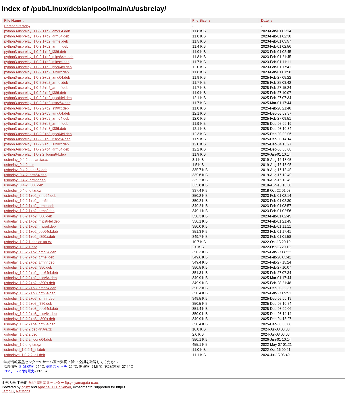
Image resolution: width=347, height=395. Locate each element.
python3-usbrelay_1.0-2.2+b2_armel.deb (36, 82)
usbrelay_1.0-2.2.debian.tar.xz (28, 329)
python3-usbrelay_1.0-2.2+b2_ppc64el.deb (38, 98)
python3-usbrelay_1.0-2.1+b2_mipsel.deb (36, 62)
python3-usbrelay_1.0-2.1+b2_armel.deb (36, 41)
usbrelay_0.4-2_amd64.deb (25, 170)
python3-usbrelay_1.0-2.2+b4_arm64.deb (36, 149)
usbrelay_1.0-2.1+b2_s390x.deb (29, 237)
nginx (25, 387)
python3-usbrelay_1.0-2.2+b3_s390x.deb (36, 144)
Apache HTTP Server (54, 387)
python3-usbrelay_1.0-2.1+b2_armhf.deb (36, 46)
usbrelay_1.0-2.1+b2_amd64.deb (30, 196)
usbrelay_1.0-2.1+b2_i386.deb (28, 216)
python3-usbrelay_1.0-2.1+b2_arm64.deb (36, 36)
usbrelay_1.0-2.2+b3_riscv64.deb (30, 314)
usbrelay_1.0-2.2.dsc (20, 334)
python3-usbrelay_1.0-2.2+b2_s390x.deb (36, 108)
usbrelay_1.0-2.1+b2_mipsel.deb (30, 226)
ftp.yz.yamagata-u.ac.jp (83, 383)
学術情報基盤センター (46, 383)
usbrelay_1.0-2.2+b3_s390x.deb (29, 319)
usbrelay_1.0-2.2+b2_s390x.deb (29, 283)
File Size (199, 20)
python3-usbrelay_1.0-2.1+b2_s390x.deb (36, 72)
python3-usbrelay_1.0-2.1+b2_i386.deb (35, 52)
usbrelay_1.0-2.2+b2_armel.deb (29, 257)
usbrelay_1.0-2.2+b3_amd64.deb (30, 288)
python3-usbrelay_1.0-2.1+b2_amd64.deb (37, 31)
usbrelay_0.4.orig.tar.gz (22, 190)
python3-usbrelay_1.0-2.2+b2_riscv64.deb (37, 103)
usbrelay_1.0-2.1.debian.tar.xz (28, 242)
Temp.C (8, 391)
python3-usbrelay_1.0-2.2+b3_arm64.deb (36, 118)
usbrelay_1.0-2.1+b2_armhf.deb (29, 211)
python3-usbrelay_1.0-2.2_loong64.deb (35, 154)
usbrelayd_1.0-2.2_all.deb (24, 355)
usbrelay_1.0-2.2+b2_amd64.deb (30, 252)
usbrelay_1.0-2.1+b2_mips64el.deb (32, 221)
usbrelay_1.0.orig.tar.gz (22, 344)
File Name (12, 20)
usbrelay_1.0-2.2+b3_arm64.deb (30, 293)
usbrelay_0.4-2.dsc (19, 165)
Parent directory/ (17, 26)
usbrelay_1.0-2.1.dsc (20, 247)
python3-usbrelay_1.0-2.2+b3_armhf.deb (36, 123)
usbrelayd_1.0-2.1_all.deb (24, 350)
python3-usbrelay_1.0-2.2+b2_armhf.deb (36, 88)
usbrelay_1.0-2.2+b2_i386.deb (28, 267)
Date (265, 20)
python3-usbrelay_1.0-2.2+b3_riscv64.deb (37, 139)
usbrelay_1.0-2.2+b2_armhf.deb (29, 262)
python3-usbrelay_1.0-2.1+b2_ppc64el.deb (38, 67)
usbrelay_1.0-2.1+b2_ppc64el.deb (31, 231)
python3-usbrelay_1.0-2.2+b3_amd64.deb (37, 113)
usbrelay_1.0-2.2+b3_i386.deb (28, 303)
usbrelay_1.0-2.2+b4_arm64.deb (30, 324)
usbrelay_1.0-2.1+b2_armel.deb (29, 206)
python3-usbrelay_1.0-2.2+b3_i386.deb (35, 129)
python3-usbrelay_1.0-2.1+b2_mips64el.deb (38, 57)
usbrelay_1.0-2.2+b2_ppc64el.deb (31, 273)
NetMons (23, 391)
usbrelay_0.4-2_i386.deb (23, 185)
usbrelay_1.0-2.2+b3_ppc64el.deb (31, 309)
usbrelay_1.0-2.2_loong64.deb (28, 339)
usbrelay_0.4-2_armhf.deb (25, 180)
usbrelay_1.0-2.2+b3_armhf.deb (29, 298)
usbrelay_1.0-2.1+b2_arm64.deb (30, 201)
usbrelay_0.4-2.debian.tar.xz (26, 160)
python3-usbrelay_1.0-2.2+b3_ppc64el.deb (38, 134)
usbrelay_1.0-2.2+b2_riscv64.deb (30, 278)
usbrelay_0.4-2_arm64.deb (25, 175)
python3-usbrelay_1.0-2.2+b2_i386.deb (35, 93)
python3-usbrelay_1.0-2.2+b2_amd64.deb (37, 77)
